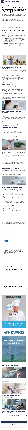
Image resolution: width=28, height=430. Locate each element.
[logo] (11, 2)
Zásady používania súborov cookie (9, 428)
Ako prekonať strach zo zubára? (9, 272)
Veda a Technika (5, 381)
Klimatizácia (4, 14)
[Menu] (25, 1)
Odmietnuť (14, 424)
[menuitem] (25, 1)
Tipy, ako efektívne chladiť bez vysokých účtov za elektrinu (13, 379)
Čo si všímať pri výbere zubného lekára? (11, 283)
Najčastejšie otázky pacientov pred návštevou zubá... (13, 286)
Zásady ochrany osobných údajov (19, 428)
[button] (26, 415)
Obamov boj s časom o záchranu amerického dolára (13, 269)
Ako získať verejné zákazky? (9, 266)
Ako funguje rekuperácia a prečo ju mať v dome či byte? (12, 395)
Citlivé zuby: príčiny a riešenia (9, 289)
